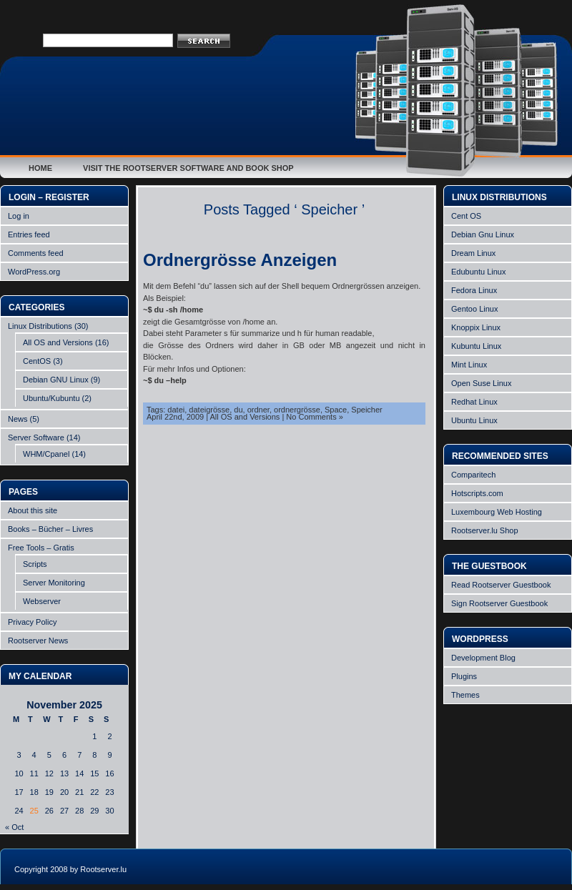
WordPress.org (34, 271)
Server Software (36, 437)
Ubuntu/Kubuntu (51, 398)
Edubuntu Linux (478, 271)
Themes (465, 695)
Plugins (464, 676)
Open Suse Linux (481, 383)
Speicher (366, 409)
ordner (258, 409)
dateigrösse (209, 409)
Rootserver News (38, 640)
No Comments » (314, 416)
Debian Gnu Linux (482, 234)
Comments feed (36, 253)
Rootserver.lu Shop (484, 530)
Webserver (42, 601)
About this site (32, 510)
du (238, 409)
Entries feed (29, 234)
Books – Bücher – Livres (50, 529)
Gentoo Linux (474, 309)
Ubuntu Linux (474, 420)
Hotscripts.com (477, 493)
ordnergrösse (297, 409)
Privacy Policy (32, 622)
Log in (18, 216)
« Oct (14, 827)
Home (40, 168)
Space (336, 409)
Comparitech (473, 474)
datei (175, 409)
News (18, 419)
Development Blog (483, 657)
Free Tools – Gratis (41, 547)
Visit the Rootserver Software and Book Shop (188, 168)
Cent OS (466, 216)
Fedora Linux (474, 290)
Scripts (35, 564)
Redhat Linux (474, 401)
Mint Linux (469, 364)
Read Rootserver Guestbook (501, 584)
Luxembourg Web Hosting (496, 512)
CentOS (37, 361)
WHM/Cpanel (46, 454)
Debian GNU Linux (56, 379)
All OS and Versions (58, 342)
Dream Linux (473, 253)
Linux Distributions (40, 326)
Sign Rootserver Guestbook (499, 603)
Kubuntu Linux (476, 346)
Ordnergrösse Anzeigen (240, 260)
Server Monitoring (54, 582)
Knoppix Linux (475, 327)
